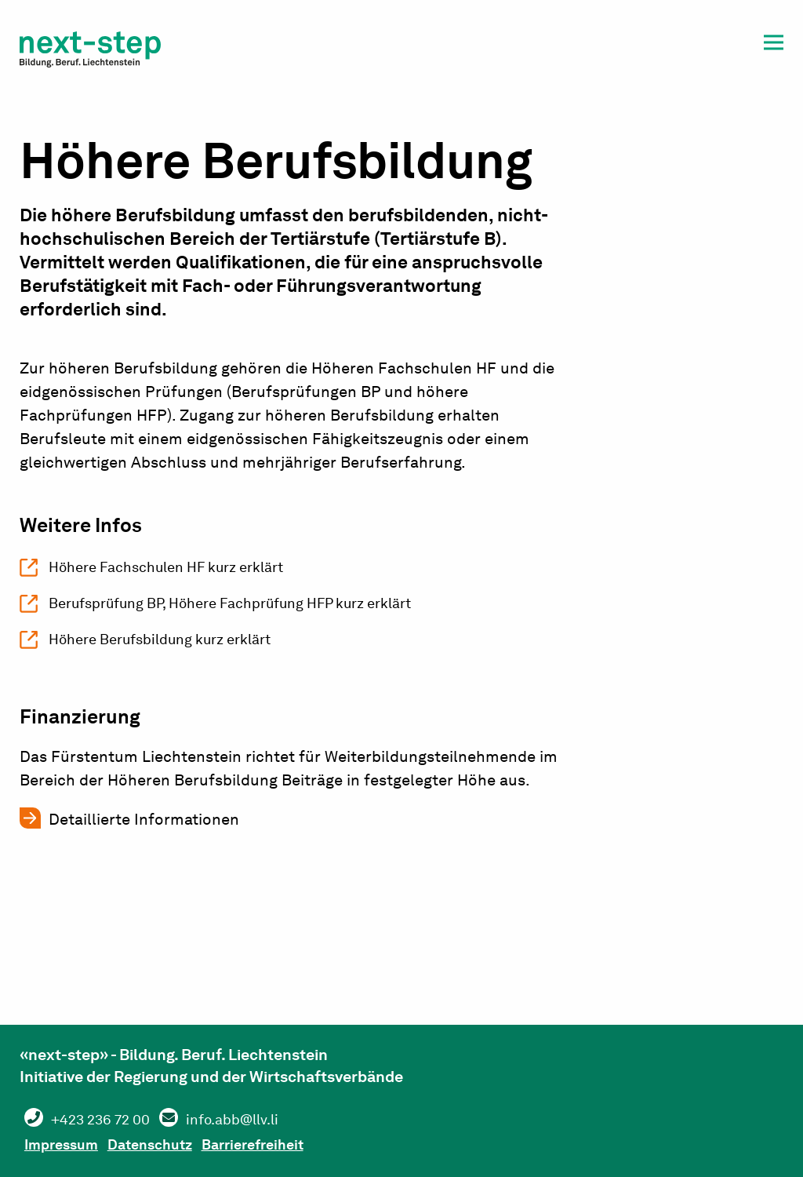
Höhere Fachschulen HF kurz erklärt (181, 568)
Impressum (68, 1142)
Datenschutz (172, 1142)
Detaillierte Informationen (144, 828)
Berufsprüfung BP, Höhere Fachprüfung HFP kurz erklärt (255, 608)
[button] (773, 45)
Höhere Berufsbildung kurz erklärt (174, 647)
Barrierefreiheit (290, 1142)
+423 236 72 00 (109, 1119)
